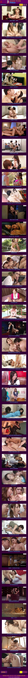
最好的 (21, 4)
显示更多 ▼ (3, 672)
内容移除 (19, 675)
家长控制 (23, 675)
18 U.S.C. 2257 (13, 675)
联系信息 (5, 675)
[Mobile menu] (1, 2)
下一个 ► (25, 672)
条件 (8, 675)
